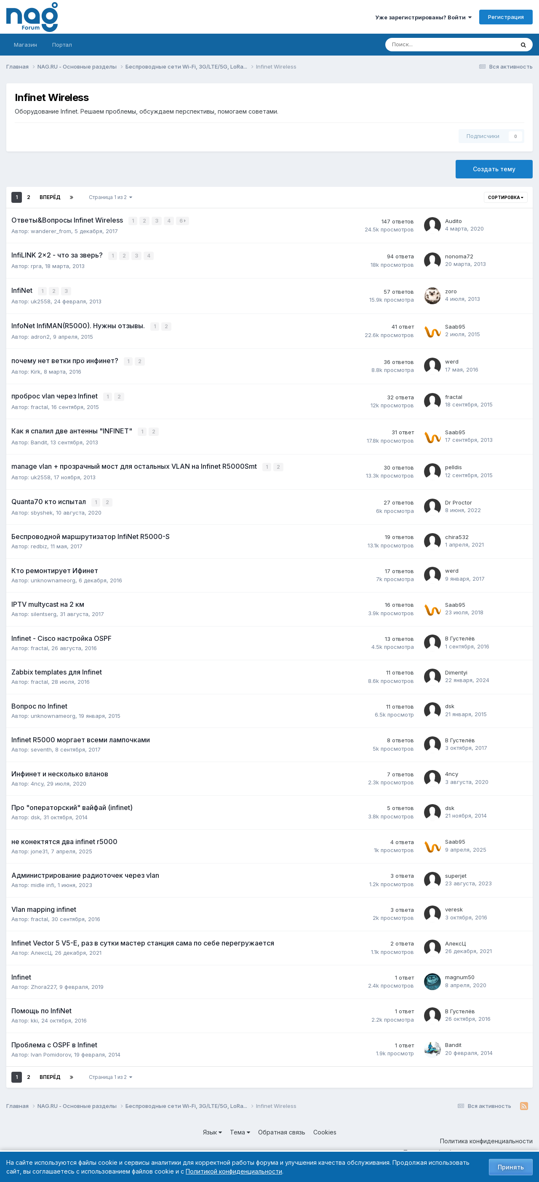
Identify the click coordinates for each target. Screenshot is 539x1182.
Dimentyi (456, 668)
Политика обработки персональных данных (468, 1148)
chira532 (457, 532)
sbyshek (42, 508)
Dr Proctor (458, 498)
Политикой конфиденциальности (234, 1171)
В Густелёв (460, 634)
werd (452, 359)
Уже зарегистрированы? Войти (423, 17)
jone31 (39, 847)
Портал (62, 44)
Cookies (324, 1128)
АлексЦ (41, 948)
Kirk (35, 369)
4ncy (37, 779)
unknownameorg (53, 576)
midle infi (42, 880)
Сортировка (505, 197)
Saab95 (455, 324)
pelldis (453, 463)
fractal (39, 404)
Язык (212, 1128)
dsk (449, 702)
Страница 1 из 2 (110, 197)
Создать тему (494, 169)
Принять (511, 1167)
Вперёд (50, 197)
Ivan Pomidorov (51, 1050)
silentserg (43, 609)
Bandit (39, 439)
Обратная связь (281, 1128)
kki (34, 1016)
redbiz (39, 542)
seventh (41, 745)
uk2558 (41, 300)
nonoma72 (459, 255)
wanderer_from (51, 230)
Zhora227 (43, 982)
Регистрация (506, 16)
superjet (456, 871)
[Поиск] (421, 44)
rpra (36, 265)
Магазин (25, 44)
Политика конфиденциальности (486, 1136)
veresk (454, 905)
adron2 (40, 334)
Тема (240, 1128)
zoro (451, 290)
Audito (453, 221)
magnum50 (460, 973)
